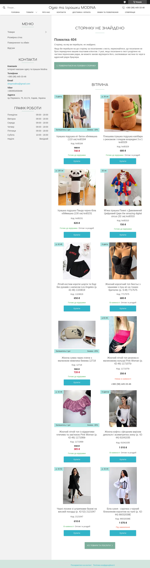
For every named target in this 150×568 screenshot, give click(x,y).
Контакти (61, 12)
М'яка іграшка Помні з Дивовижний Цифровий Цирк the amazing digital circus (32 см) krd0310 (123, 213)
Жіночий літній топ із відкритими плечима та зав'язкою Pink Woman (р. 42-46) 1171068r (76, 434)
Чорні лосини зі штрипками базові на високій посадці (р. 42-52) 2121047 (77, 510)
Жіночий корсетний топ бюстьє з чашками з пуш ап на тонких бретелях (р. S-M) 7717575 (122, 287)
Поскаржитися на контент (81, 565)
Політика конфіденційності (104, 565)
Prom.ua (88, 563)
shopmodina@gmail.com (18, 84)
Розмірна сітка (14, 37)
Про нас (46, 12)
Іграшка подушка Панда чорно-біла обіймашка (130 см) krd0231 (77, 212)
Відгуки (11, 48)
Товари (29, 12)
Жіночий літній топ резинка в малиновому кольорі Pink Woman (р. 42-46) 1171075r (123, 361)
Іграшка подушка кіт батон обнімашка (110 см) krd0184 (77, 138)
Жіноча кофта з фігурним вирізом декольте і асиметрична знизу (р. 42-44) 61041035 (123, 434)
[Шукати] (4, 8)
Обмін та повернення (107, 12)
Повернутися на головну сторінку (77, 66)
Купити (77, 161)
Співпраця (130, 12)
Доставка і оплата (82, 12)
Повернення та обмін (18, 42)
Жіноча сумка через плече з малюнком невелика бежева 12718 (77, 359)
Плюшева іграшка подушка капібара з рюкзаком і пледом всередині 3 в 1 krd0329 (123, 139)
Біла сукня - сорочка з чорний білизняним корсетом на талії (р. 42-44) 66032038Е (123, 512)
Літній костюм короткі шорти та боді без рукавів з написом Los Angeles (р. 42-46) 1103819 (77, 287)
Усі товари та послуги (99, 545)
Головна (15, 12)
